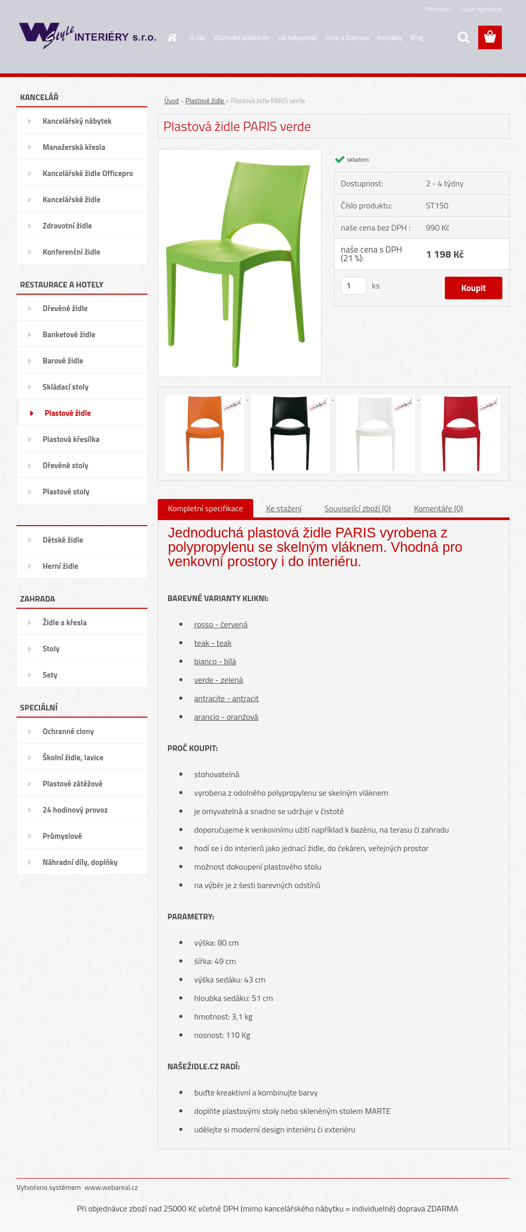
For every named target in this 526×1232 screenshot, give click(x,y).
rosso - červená (221, 624)
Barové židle (63, 361)
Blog (416, 37)
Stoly (51, 648)
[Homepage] (170, 37)
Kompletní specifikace (205, 508)
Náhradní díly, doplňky (80, 862)
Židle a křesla (65, 622)
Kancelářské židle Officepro (88, 173)
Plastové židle (68, 413)
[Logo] (87, 38)
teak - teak (213, 643)
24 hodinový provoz (75, 810)
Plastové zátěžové (73, 784)
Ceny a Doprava (347, 37)
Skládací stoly (65, 387)
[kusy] (354, 286)
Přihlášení (439, 9)
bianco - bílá (215, 661)
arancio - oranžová (226, 716)
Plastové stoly (66, 491)
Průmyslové (62, 836)
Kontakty (389, 37)
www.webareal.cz (111, 1187)
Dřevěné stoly (65, 465)
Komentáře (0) (438, 508)
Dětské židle (63, 540)
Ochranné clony (68, 731)
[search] (463, 37)
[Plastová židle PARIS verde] (240, 153)
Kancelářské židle (72, 199)
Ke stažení (284, 508)
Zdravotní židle (67, 226)
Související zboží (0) (358, 508)
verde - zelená (218, 679)
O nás (198, 37)
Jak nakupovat (297, 37)
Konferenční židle (71, 252)
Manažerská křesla (74, 147)
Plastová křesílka (71, 439)
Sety (50, 675)
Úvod (171, 100)
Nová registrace (481, 9)
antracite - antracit (226, 698)
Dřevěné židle (65, 308)
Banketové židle (69, 334)
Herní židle (60, 566)
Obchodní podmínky (242, 37)
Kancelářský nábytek (77, 121)
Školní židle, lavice (73, 757)
